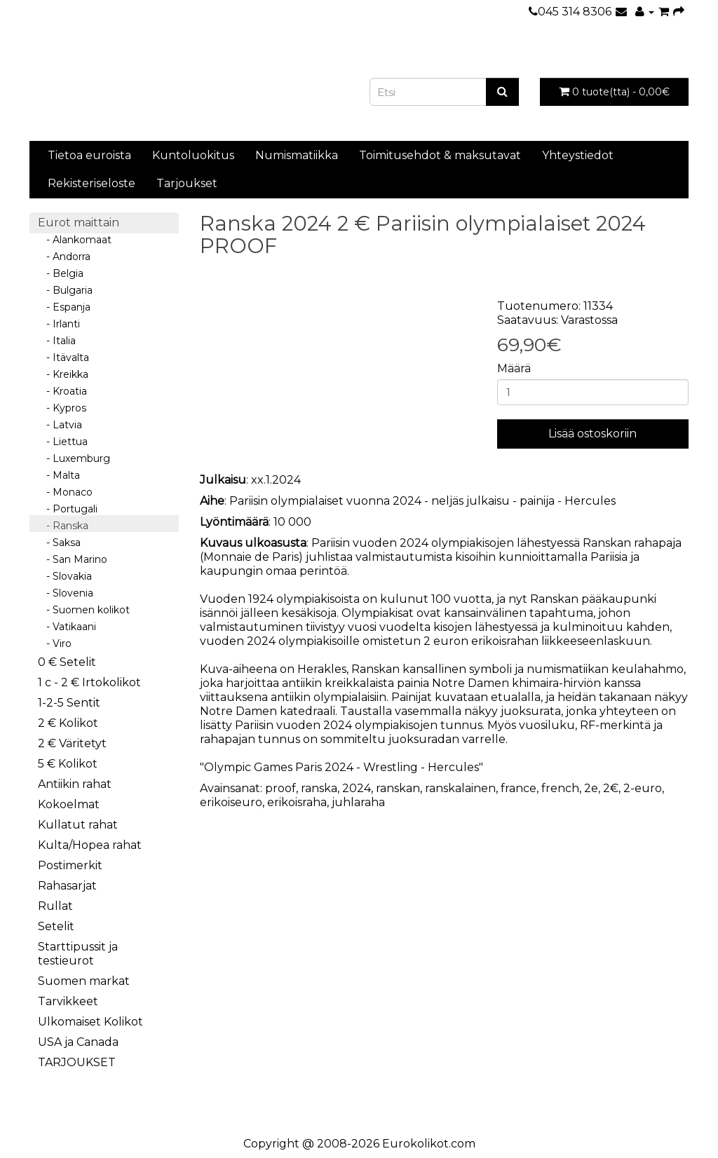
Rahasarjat (67, 885)
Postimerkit (70, 865)
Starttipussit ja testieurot (78, 953)
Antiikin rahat (74, 784)
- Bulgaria (65, 290)
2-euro (642, 788)
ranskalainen (460, 788)
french (560, 788)
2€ (610, 788)
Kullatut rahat (78, 824)
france (518, 788)
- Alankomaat (74, 239)
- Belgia (60, 273)
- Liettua (63, 441)
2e (591, 788)
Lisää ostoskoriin (592, 433)
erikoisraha (297, 802)
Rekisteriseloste (91, 183)
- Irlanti (59, 324)
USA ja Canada (78, 1042)
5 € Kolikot (67, 763)
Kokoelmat (69, 804)
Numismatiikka (296, 155)
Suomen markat (84, 981)
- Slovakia (65, 576)
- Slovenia (65, 593)
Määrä (514, 368)
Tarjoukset (186, 183)
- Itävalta (63, 357)
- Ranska (63, 525)
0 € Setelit (67, 662)
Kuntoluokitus (193, 155)
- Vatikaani (67, 626)
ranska (319, 788)
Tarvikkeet (68, 1001)
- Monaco (65, 492)
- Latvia (60, 424)
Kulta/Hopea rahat (90, 845)
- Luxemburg (74, 458)
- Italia (57, 340)
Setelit (56, 926)
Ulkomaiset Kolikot (90, 1021)
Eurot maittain (78, 222)
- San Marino (72, 559)
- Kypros (62, 408)
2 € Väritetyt (72, 743)
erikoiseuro (231, 802)
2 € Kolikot (68, 723)
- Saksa (59, 542)
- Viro (55, 643)
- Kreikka (63, 374)
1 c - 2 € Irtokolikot (89, 682)
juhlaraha (358, 802)
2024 (356, 788)
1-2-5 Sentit (69, 702)
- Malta (59, 475)
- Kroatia (62, 391)
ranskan (398, 788)
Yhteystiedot (578, 155)
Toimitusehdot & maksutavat (440, 155)
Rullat (55, 906)
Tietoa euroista (89, 155)
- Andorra (64, 256)
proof (280, 788)
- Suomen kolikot (84, 610)
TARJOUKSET (77, 1062)
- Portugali (67, 509)
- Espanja (64, 307)
